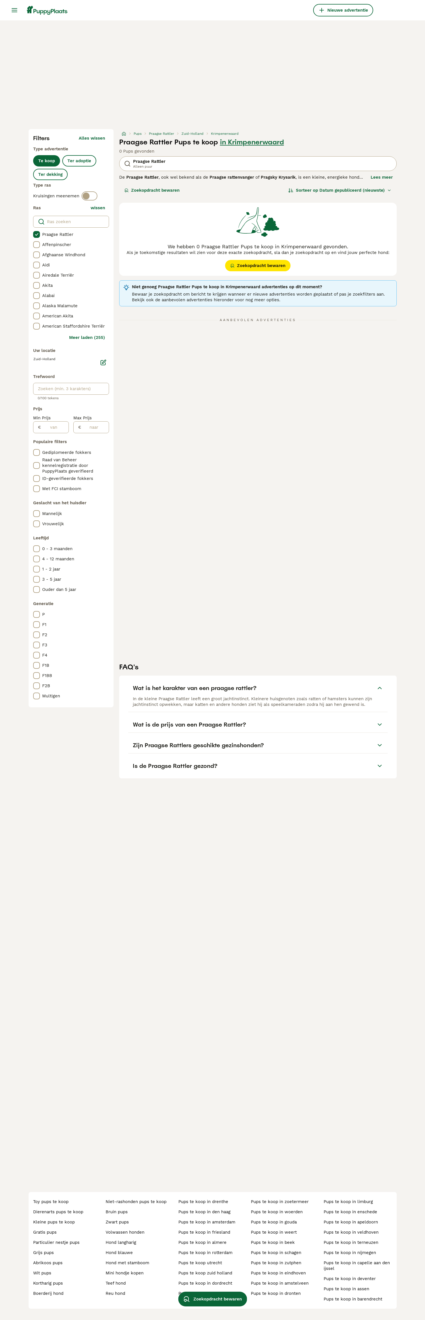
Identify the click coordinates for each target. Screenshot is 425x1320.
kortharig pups (48, 1283)
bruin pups (117, 1211)
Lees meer (382, 177)
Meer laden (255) (87, 337)
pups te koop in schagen (276, 1252)
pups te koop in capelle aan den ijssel (357, 1265)
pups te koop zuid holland (205, 1273)
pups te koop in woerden (277, 1211)
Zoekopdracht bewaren (152, 190)
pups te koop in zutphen (276, 1262)
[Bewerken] (103, 362)
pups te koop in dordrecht (205, 1283)
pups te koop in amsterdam (206, 1222)
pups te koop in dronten (276, 1293)
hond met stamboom (127, 1262)
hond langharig (121, 1242)
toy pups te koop (51, 1201)
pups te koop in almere (202, 1242)
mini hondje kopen (125, 1273)
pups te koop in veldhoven (351, 1232)
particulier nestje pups (56, 1242)
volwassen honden (125, 1232)
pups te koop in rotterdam (205, 1252)
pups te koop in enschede (350, 1211)
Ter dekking (50, 174)
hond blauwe (119, 1252)
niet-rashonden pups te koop (136, 1201)
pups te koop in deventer (350, 1278)
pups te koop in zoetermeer (280, 1201)
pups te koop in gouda (274, 1222)
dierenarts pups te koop (58, 1211)
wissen (98, 207)
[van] (55, 427)
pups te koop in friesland (204, 1232)
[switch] (89, 195)
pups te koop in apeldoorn (351, 1222)
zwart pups (117, 1222)
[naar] (95, 427)
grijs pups (43, 1252)
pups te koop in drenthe (203, 1201)
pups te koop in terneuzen (351, 1242)
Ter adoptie (79, 160)
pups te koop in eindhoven (278, 1273)
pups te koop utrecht (200, 1262)
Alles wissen (92, 138)
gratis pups (45, 1232)
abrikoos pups (48, 1262)
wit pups (42, 1273)
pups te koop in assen (346, 1288)
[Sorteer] (340, 190)
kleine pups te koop (54, 1222)
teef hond (116, 1283)
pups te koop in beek (273, 1242)
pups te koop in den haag (204, 1211)
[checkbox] (36, 234)
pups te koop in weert (274, 1232)
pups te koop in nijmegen (350, 1252)
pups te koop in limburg (348, 1201)
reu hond (115, 1293)
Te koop (46, 160)
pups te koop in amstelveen (280, 1283)
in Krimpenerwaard (252, 142)
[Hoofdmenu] (14, 10)
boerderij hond (48, 1293)
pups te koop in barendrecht (353, 1299)
